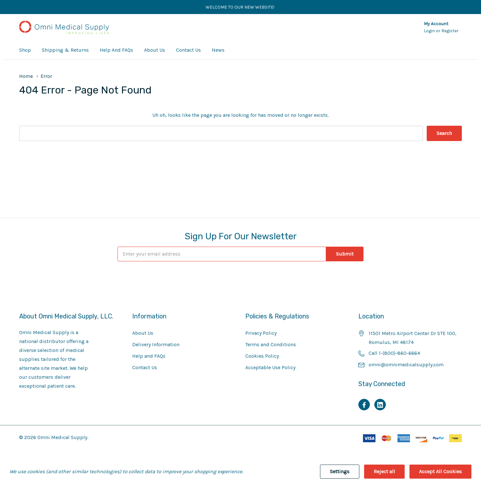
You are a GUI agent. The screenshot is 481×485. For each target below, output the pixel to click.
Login (430, 31)
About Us (142, 333)
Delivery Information (155, 344)
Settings (339, 471)
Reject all (384, 471)
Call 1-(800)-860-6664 (394, 353)
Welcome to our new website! (240, 7)
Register (450, 31)
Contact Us (144, 367)
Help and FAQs (148, 356)
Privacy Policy (261, 333)
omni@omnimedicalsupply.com (406, 365)
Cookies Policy (262, 356)
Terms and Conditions (270, 344)
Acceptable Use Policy (270, 367)
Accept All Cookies (440, 471)
